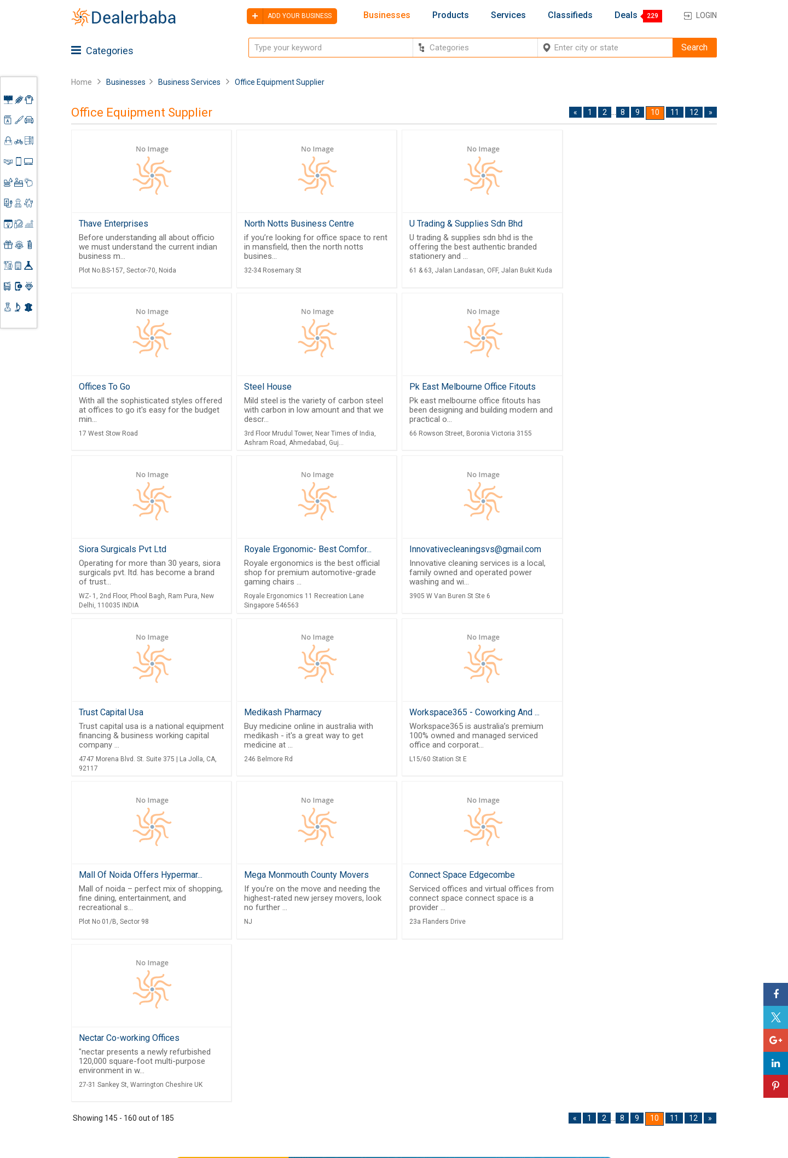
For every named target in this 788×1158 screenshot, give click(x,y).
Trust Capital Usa (274, 551)
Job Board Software (279, 1074)
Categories (102, 50)
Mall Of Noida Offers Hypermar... (140, 714)
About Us (362, 1034)
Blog (353, 1084)
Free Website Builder (260, 1046)
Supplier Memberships (645, 1034)
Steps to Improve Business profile (654, 1002)
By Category (454, 998)
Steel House (102, 387)
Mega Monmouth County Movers (304, 714)
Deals (626, 15)
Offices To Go (593, 223)
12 (694, 112)
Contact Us (365, 1071)
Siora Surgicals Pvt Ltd (448, 387)
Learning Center (633, 1021)
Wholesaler (452, 1011)
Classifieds (570, 15)
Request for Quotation (473, 1038)
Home (81, 82)
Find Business (457, 1051)
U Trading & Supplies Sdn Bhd (461, 223)
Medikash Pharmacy (443, 551)
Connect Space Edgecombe (457, 714)
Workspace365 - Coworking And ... (632, 551)
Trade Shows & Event (471, 1077)
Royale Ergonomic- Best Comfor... (631, 387)
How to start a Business (647, 1074)
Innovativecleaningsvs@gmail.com (145, 551)
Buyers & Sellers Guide (375, 1016)
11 (674, 112)
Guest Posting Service (371, 1052)
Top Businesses (461, 1064)
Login (706, 15)
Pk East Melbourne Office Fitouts (305, 387)
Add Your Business (638, 1061)
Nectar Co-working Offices (617, 714)
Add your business (289, 16)
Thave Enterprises (113, 223)
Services (508, 15)
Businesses (386, 15)
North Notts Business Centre (297, 223)
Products (450, 15)
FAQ (352, 1110)
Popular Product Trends (476, 1024)
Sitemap (360, 1097)
